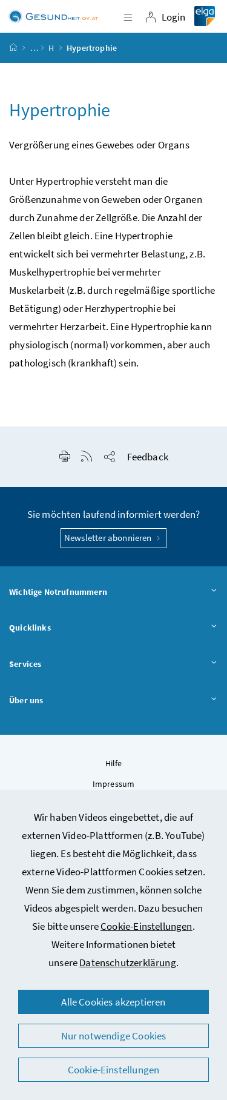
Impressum (114, 783)
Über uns (113, 701)
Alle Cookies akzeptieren (113, 1002)
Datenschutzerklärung (127, 962)
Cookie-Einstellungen (146, 926)
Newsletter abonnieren (113, 537)
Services (113, 664)
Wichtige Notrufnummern (113, 592)
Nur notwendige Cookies (113, 1035)
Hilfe (113, 763)
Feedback (147, 457)
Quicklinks (113, 628)
